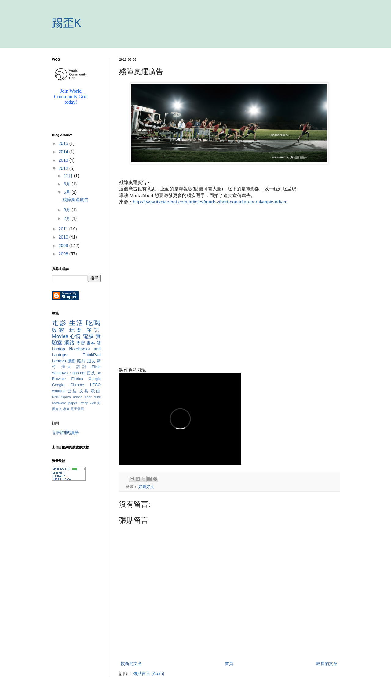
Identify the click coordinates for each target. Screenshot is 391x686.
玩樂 (76, 330)
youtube (59, 391)
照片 (81, 360)
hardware (59, 403)
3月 (67, 209)
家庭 (66, 409)
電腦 (88, 336)
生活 (76, 323)
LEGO (95, 385)
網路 (69, 343)
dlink (97, 397)
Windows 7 (61, 373)
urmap (83, 403)
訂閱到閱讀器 (66, 432)
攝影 (71, 360)
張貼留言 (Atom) (148, 673)
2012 (64, 168)
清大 (67, 367)
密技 (91, 373)
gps (75, 373)
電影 (59, 323)
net (83, 373)
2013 (64, 160)
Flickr (96, 367)
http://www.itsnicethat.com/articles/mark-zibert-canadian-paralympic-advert (210, 201)
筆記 (94, 330)
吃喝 (93, 323)
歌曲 (96, 391)
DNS (55, 397)
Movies (60, 336)
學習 (80, 342)
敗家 (59, 330)
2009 (64, 245)
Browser (59, 379)
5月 (67, 192)
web (93, 403)
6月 (67, 183)
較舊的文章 (327, 663)
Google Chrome (68, 385)
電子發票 (77, 409)
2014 (64, 151)
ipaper (72, 403)
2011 (64, 228)
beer (88, 397)
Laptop (58, 349)
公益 (72, 391)
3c (99, 373)
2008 (64, 253)
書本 (90, 342)
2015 (64, 143)
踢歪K (66, 23)
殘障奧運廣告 (75, 199)
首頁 (229, 663)
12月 (69, 175)
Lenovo (59, 360)
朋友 (91, 360)
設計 (82, 367)
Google (94, 379)
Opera (66, 397)
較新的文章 (131, 663)
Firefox (77, 379)
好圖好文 (146, 487)
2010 (64, 237)
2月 (67, 218)
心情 (75, 336)
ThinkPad (92, 354)
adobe (77, 397)
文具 (84, 391)
